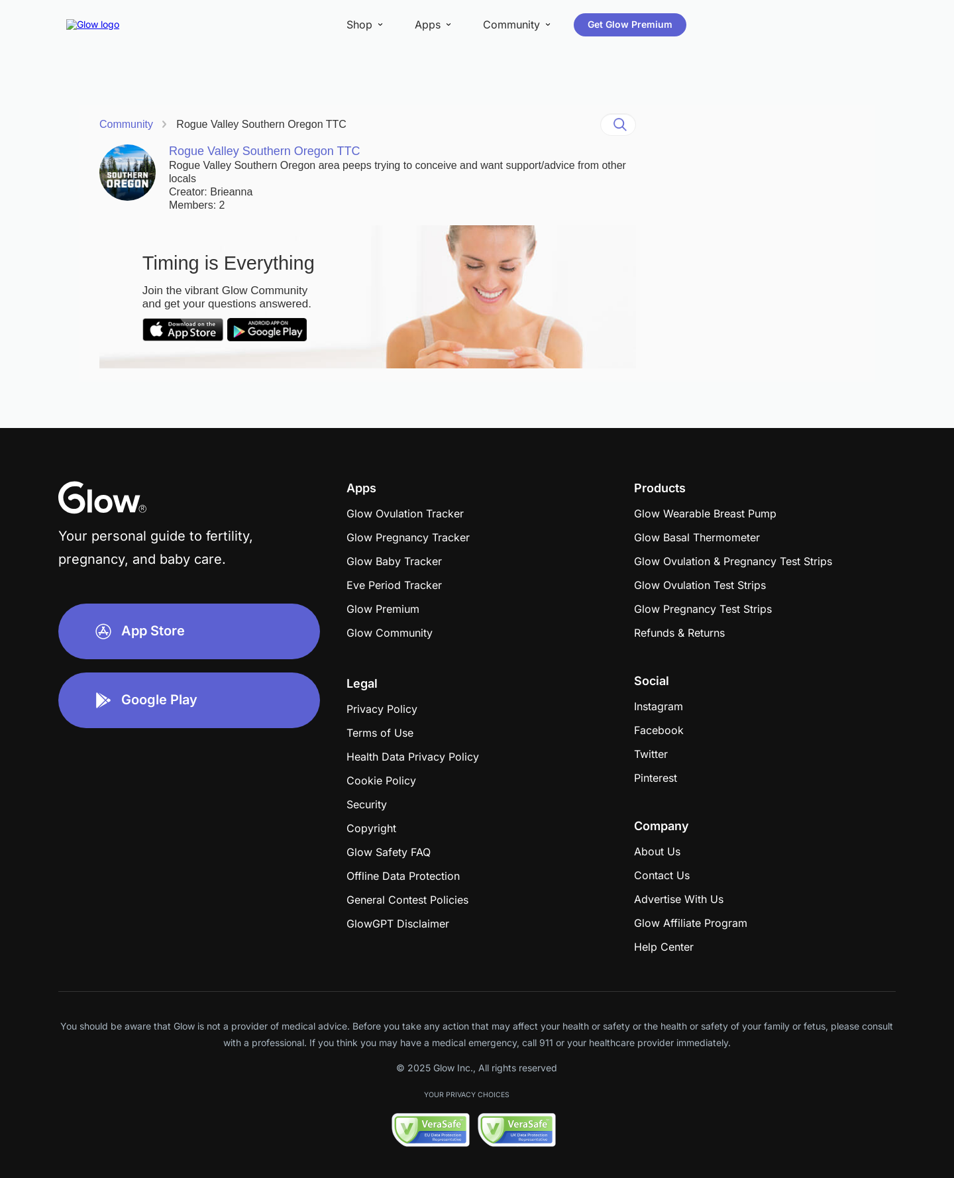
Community (126, 124)
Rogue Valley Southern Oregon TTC (261, 124)
